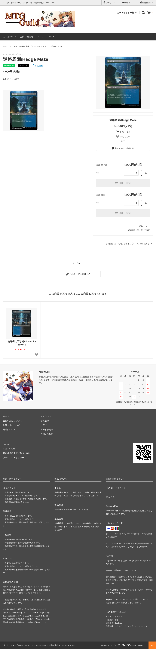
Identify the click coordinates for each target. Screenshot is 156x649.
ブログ (40, 36)
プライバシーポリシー (13, 457)
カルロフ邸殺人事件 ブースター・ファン (29, 46)
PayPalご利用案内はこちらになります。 (122, 570)
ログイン (128, 2)
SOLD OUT (123, 183)
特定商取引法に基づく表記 (139, 230)
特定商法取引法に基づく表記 (16, 453)
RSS (5, 448)
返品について (144, 226)
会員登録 (146, 2)
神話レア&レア (56, 46)
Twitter (51, 36)
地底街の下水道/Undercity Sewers (21, 343)
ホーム (5, 46)
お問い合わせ (27, 36)
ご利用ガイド (9, 36)
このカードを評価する (78, 274)
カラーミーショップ (9, 645)
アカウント (110, 2)
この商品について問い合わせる (120, 244)
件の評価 (38, 65)
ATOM (12, 448)
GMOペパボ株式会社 (49, 645)
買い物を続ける (145, 244)
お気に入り (123, 136)
